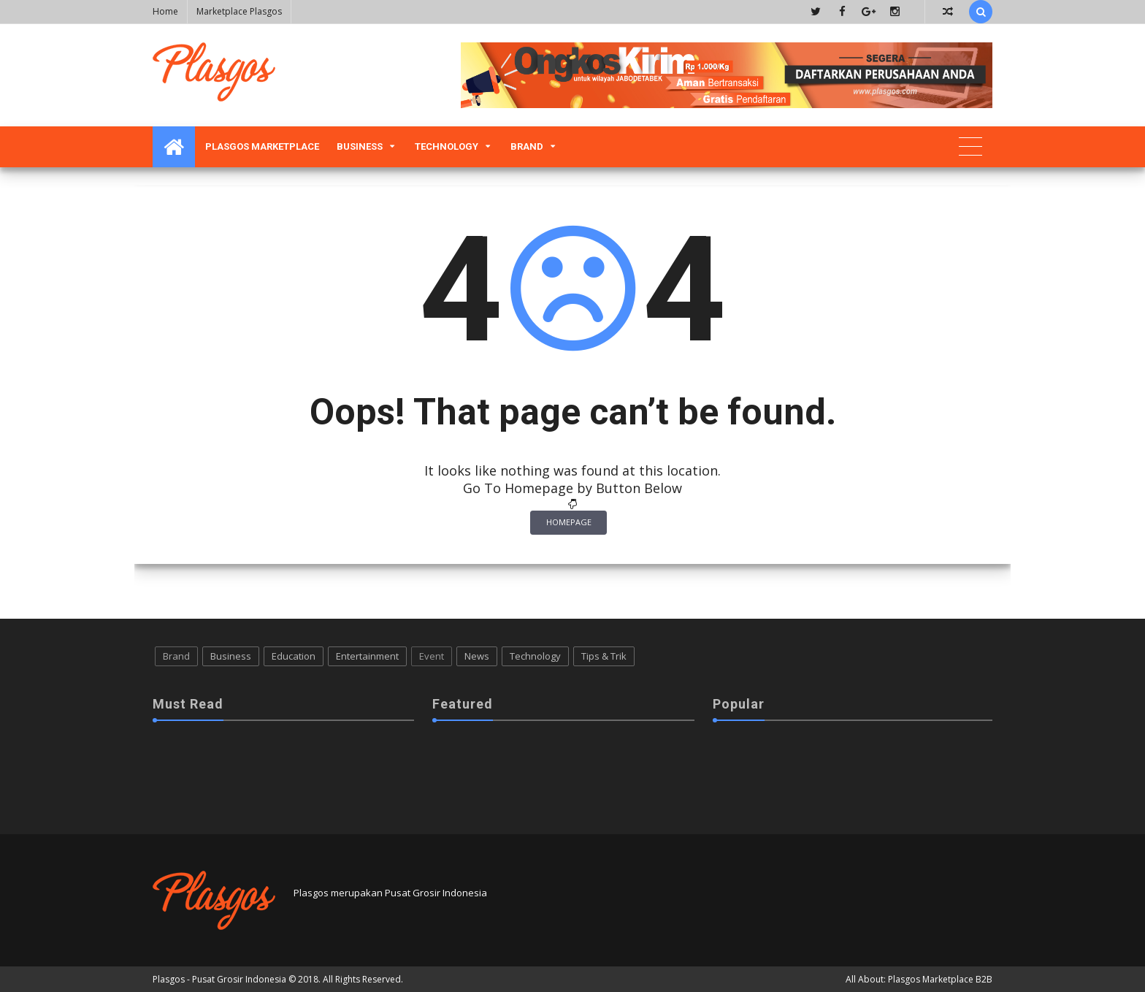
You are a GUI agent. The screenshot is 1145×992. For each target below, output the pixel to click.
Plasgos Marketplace (262, 146)
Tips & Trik (604, 656)
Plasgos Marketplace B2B (940, 979)
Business (360, 146)
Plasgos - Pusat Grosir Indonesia (219, 979)
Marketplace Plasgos (239, 11)
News (476, 656)
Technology (446, 146)
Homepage (568, 521)
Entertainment (367, 656)
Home (165, 11)
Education (293, 656)
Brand (526, 146)
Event (431, 656)
